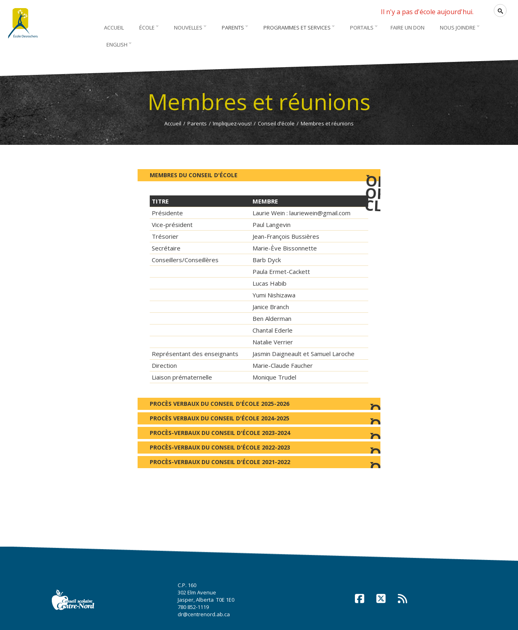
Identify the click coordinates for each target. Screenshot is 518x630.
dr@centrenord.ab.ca (204, 614)
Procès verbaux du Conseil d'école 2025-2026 (259, 405)
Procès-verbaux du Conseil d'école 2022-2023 (259, 448)
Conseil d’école (276, 123)
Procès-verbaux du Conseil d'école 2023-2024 (259, 434)
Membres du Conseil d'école (265, 174)
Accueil (172, 123)
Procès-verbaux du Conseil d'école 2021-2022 (259, 463)
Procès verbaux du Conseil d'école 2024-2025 (259, 419)
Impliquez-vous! (232, 123)
